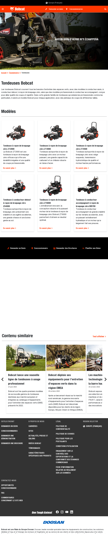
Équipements (14, 73)
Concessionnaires (76, 9)
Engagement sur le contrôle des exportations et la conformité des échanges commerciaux (67, 457)
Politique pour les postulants (64, 440)
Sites (31, 431)
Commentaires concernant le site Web (12, 499)
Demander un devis (56, 9)
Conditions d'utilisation (67, 446)
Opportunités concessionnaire (8, 486)
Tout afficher (99, 336)
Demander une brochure (12, 443)
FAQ (2, 493)
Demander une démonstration (8, 437)
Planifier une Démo (93, 248)
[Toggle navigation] (3, 9)
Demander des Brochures (66, 248)
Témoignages (34, 448)
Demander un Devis (18, 248)
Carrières (33, 426)
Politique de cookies (65, 434)
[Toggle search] (105, 9)
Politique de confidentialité (63, 427)
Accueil (4, 73)
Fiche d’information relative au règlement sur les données (66, 470)
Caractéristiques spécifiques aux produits (40, 454)
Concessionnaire (41, 248)
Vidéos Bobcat (35, 443)
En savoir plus (9, 168)
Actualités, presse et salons (38, 437)
